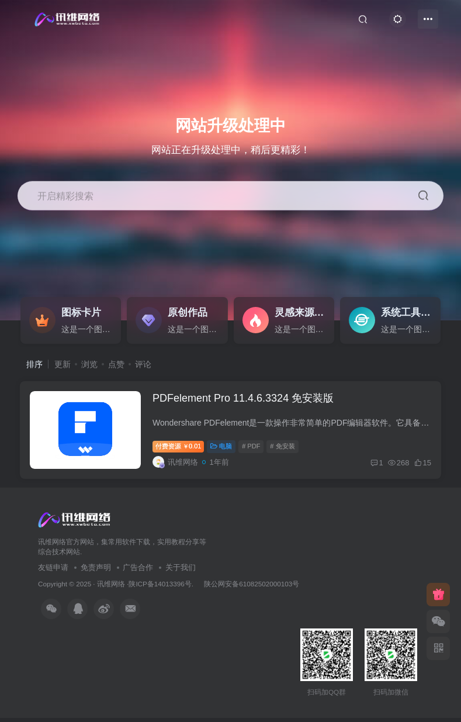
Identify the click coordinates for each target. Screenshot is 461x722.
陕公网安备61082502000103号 (251, 588)
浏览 (89, 364)
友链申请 (53, 571)
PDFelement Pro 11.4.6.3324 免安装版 (245, 400)
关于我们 (180, 571)
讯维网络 (111, 588)
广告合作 (138, 571)
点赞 (116, 364)
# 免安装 (284, 448)
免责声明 (96, 571)
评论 (143, 364)
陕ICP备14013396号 (160, 588)
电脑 (223, 448)
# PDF (253, 448)
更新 (62, 364)
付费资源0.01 (180, 448)
